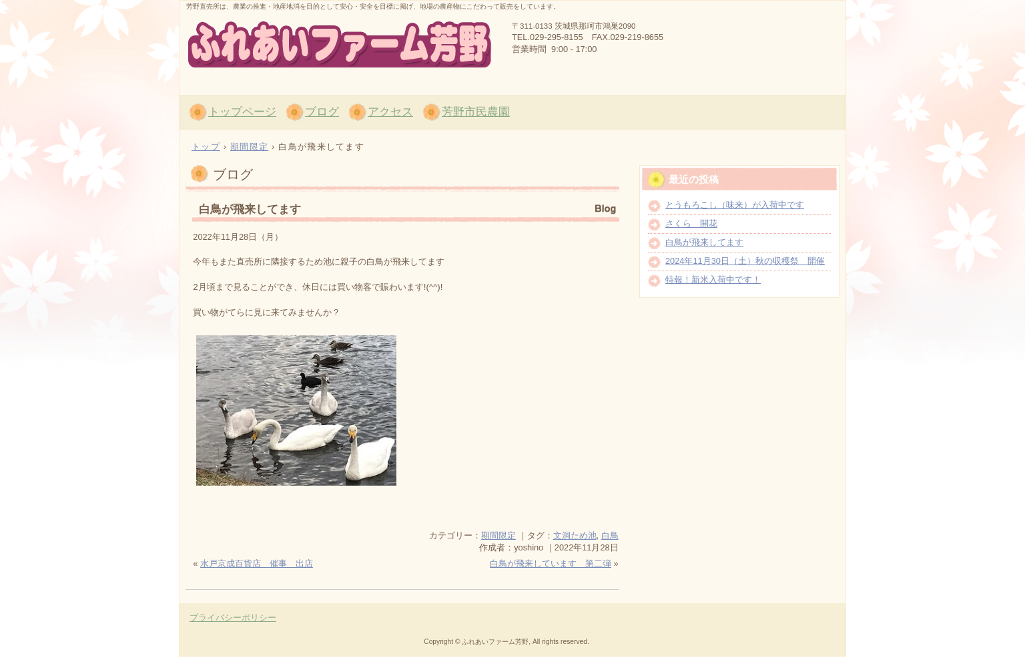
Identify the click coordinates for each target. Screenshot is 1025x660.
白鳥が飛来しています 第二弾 (550, 563)
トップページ (242, 112)
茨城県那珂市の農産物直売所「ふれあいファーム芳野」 (339, 45)
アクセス (390, 112)
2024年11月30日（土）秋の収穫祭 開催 (745, 261)
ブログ (322, 112)
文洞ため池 (575, 535)
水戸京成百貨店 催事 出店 (256, 563)
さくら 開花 (691, 223)
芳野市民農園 (476, 112)
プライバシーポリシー (233, 618)
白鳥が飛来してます (250, 209)
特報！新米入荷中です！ (713, 280)
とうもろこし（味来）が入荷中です (734, 205)
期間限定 (498, 535)
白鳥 (610, 535)
